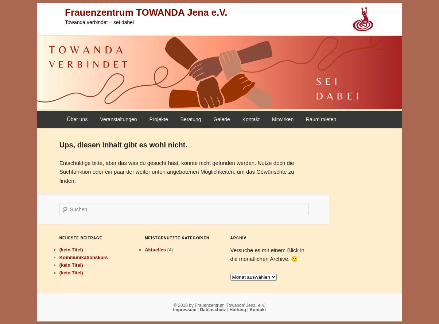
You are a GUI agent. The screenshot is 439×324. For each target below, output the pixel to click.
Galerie (222, 119)
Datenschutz (213, 309)
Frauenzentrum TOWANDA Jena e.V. (146, 12)
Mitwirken (283, 119)
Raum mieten (321, 119)
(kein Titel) (71, 249)
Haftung (239, 309)
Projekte (158, 119)
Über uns (77, 119)
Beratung (190, 119)
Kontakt (251, 119)
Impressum (185, 309)
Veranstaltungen (118, 119)
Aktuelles (155, 249)
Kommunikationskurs (83, 257)
